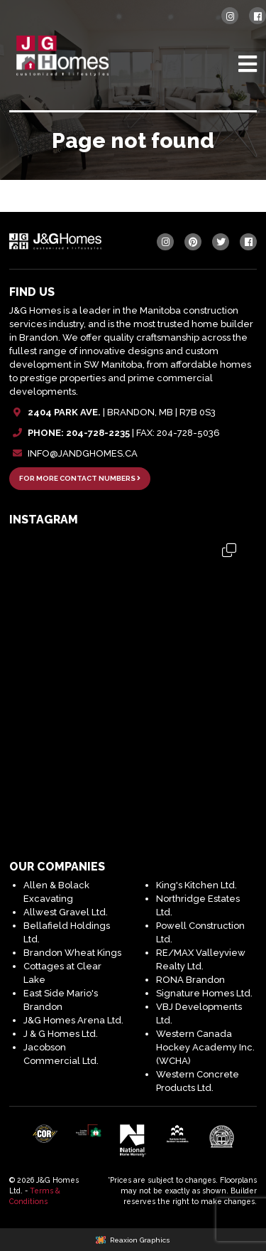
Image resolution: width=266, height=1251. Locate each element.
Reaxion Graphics (140, 1240)
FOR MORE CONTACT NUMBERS (79, 478)
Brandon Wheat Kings (72, 952)
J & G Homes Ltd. (60, 1033)
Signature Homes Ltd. (204, 993)
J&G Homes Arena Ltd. (73, 1020)
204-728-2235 (98, 432)
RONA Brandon (190, 979)
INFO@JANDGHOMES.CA (83, 453)
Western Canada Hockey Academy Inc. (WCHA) (205, 1047)
